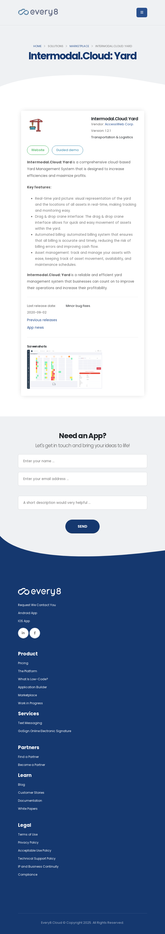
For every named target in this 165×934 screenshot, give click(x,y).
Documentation (30, 800)
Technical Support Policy (38, 858)
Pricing (23, 663)
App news (35, 327)
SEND (82, 526)
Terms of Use (28, 834)
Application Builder (33, 687)
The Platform (28, 671)
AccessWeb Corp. (119, 124)
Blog (21, 784)
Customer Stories (32, 792)
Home (37, 46)
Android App (28, 613)
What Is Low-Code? (33, 679)
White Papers (28, 808)
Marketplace (79, 46)
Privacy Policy (29, 842)
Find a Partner (29, 757)
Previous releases (42, 319)
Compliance (28, 874)
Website (38, 150)
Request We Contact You (38, 605)
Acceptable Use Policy (36, 850)
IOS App (25, 621)
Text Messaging (30, 723)
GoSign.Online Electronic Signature (46, 731)
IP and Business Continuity (39, 866)
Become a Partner (33, 765)
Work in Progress (31, 703)
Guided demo (67, 150)
